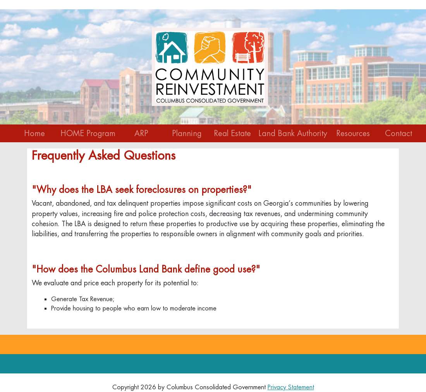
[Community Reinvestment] (210, 66)
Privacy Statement (291, 387)
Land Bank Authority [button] (292, 133)
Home (34, 133)
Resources (353, 133)
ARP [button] (141, 133)
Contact (398, 133)
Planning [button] (187, 133)
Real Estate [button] (232, 133)
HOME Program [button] (87, 133)
